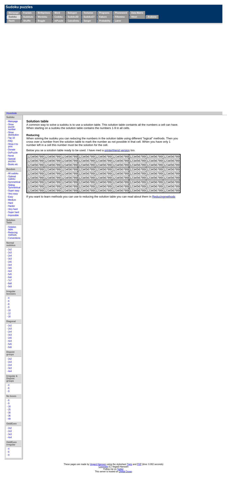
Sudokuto (28, 17)
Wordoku (42, 17)
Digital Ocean (125, 471)
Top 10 (11, 138)
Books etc (13, 164)
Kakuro (103, 17)
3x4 (10, 265)
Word (57, 13)
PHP (139, 464)
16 (9, 316)
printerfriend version (117, 150)
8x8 (10, 283)
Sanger (87, 21)
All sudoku (13, 173)
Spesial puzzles (12, 160)
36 (9, 416)
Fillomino (120, 17)
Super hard (13, 212)
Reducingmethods (163, 196)
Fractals (27, 13)
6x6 (10, 277)
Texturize (88, 13)
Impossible (13, 215)
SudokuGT (89, 17)
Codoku (58, 17)
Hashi (12, 21)
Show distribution (13, 133)
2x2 (10, 249)
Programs (104, 13)
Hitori (134, 17)
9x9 (10, 286)
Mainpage (14, 13)
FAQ (10, 141)
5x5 (10, 274)
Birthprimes (44, 13)
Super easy (13, 190)
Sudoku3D (73, 17)
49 (9, 419)
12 (9, 313)
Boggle (41, 21)
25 (9, 409)
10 (9, 310)
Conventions (14, 238)
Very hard (13, 209)
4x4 (10, 271)
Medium (12, 200)
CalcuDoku (73, 21)
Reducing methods (12, 233)
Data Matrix (137, 13)
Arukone (152, 17)
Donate (11, 149)
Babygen (72, 13)
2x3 (10, 252)
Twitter (120, 469)
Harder (11, 206)
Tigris (129, 464)
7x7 (10, 280)
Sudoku (13, 17)
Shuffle (27, 21)
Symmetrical (14, 182)
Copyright (103, 466)
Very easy (13, 194)
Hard (10, 203)
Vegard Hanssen (98, 464)
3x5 (10, 268)
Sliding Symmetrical (14, 186)
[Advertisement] (41, 67)
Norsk (11, 156)
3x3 (10, 259)
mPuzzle (58, 21)
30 (9, 412)
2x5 (10, 262)
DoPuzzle (13, 152)
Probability (105, 21)
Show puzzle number (12, 127)
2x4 (10, 255)
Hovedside (11, 113)
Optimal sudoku (12, 177)
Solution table (12, 228)
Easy (10, 197)
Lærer (118, 21)
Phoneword (121, 13)
